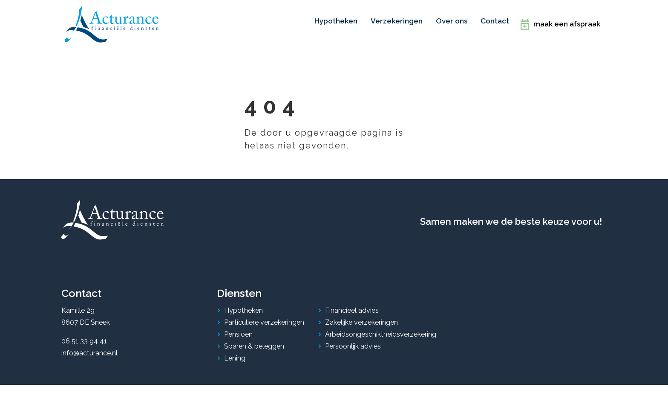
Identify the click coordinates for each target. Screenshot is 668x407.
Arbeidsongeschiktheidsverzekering (380, 329)
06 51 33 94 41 (84, 336)
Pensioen (238, 329)
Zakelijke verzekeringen (361, 317)
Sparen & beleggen (254, 341)
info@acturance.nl (89, 348)
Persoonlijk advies (353, 341)
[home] (111, 21)
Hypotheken (243, 305)
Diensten (239, 288)
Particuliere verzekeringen (264, 317)
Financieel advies (352, 305)
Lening (234, 353)
